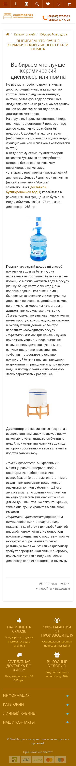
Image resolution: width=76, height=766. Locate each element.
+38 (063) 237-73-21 (56, 20)
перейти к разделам (53, 589)
